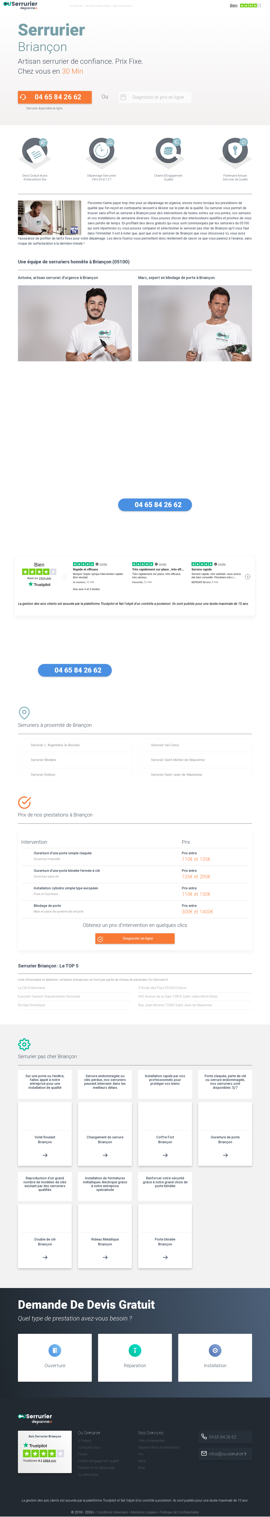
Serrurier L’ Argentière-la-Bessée (55, 745)
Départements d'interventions (159, 1448)
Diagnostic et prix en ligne (158, 97)
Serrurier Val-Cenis (165, 745)
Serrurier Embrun (43, 775)
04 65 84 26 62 (58, 97)
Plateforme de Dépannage (96, 1468)
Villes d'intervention (151, 1441)
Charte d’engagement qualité (98, 1462)
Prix (141, 1455)
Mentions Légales (144, 1513)
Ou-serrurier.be (88, 1475)
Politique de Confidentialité (179, 1513)
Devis (142, 1462)
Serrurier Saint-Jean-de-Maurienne (176, 775)
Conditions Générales (112, 1513)
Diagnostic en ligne (138, 938)
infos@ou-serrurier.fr (228, 1454)
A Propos (84, 1441)
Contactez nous (89, 1448)
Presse (83, 1455)
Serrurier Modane (43, 760)
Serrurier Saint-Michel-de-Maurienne (178, 760)
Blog (141, 1468)
